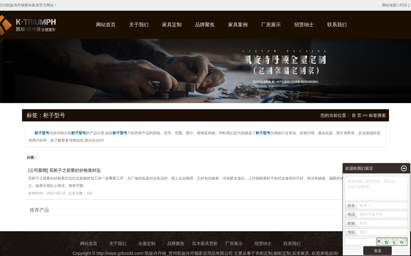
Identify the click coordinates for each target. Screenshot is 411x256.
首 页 (356, 115)
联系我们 (337, 24)
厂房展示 (271, 24)
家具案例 (238, 24)
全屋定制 (146, 243)
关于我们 (139, 24)
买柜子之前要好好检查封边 (75, 170)
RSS (403, 5)
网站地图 (389, 5)
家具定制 (172, 24)
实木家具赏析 (205, 243)
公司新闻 (38, 170)
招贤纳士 (304, 24)
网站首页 (106, 24)
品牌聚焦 (205, 24)
